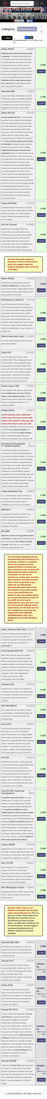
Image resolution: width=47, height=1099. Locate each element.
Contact (41, 71)
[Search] (42, 26)
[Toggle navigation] (41, 3)
